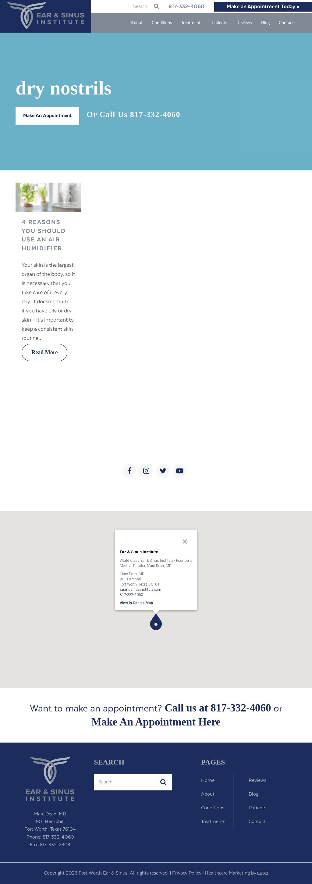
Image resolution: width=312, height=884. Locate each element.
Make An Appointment (47, 116)
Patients (257, 808)
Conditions (212, 808)
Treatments (213, 822)
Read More (44, 352)
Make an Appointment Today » (263, 7)
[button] (156, 621)
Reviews (257, 780)
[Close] (185, 541)
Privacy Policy (186, 873)
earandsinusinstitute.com (140, 589)
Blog (253, 794)
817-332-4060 (184, 7)
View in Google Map (136, 603)
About (207, 794)
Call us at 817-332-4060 (218, 708)
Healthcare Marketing (227, 873)
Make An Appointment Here (156, 722)
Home (207, 780)
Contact (257, 822)
